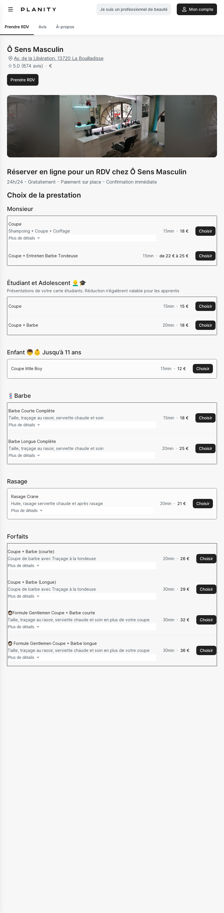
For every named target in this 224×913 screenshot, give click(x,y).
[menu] (10, 9)
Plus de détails (33, 584)
